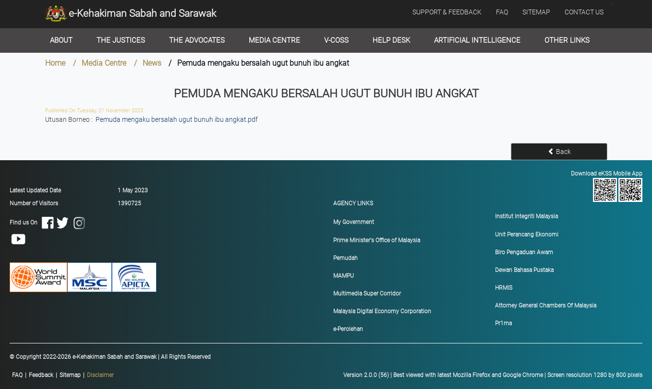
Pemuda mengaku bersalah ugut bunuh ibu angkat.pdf (177, 119)
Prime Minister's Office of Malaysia (376, 240)
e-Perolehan (348, 329)
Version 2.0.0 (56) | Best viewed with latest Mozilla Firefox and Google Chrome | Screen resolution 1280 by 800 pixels (492, 375)
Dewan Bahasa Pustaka (524, 270)
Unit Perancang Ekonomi (526, 234)
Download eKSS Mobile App (571, 186)
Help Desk (391, 40)
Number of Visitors (34, 203)
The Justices (121, 40)
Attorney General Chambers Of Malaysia (545, 305)
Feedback (41, 375)
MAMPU (343, 275)
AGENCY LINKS (353, 203)
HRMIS (503, 287)
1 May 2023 (133, 190)
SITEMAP (536, 12)
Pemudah (345, 258)
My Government (353, 222)
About (61, 40)
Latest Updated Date (35, 190)
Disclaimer (100, 375)
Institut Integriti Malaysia (526, 216)
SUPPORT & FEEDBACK (447, 12)
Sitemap (70, 375)
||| (63, 375)
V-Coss (336, 40)
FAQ (502, 12)
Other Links (567, 40)
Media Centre (274, 40)
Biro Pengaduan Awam (524, 252)
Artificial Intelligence (477, 40)
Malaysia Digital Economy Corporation (382, 311)
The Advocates (197, 40)
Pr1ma (503, 323)
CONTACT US (584, 12)
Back (559, 151)
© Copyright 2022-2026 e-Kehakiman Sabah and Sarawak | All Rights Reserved (110, 357)
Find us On (50, 230)
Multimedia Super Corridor (367, 293)
